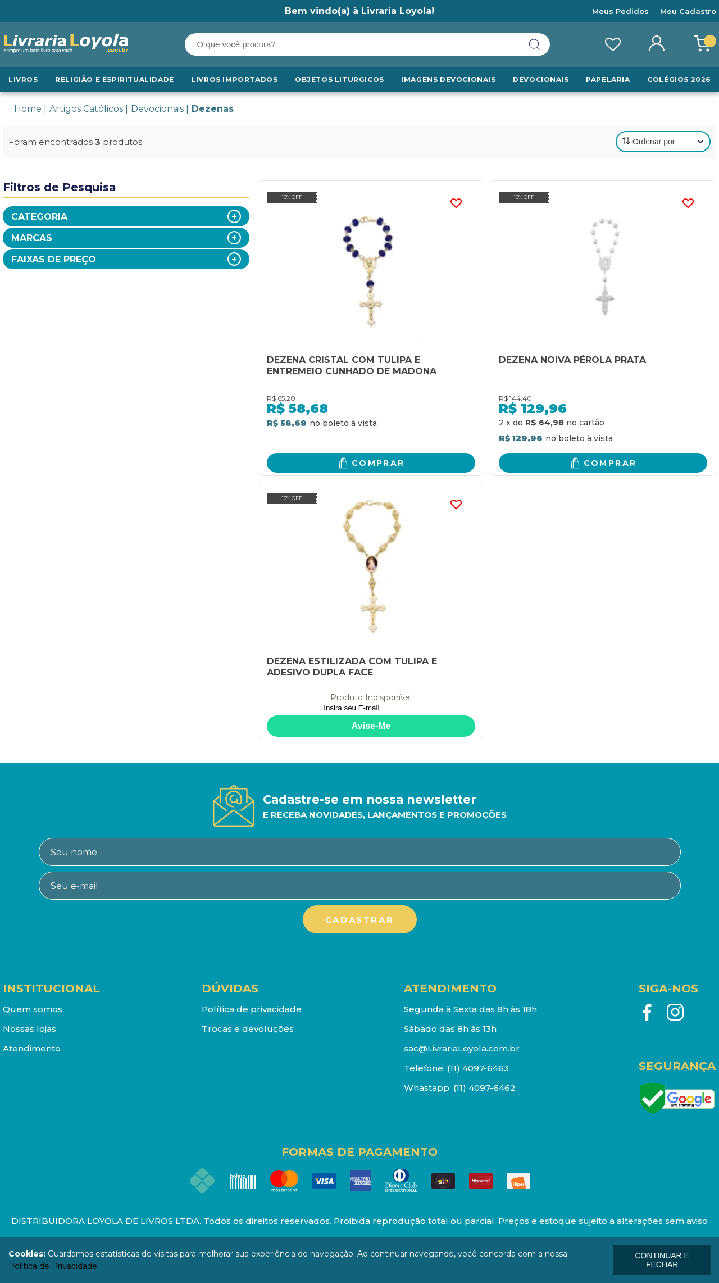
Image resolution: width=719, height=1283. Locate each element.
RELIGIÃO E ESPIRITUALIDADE (114, 79)
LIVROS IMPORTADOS (234, 79)
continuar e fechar (662, 1260)
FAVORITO (455, 203)
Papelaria (608, 79)
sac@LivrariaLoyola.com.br (462, 1048)
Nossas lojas (29, 1028)
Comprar (378, 463)
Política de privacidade (252, 1009)
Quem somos (32, 1009)
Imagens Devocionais (448, 79)
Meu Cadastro (688, 11)
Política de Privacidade (52, 1266)
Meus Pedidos (620, 11)
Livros (23, 79)
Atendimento (32, 1048)
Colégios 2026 (679, 79)
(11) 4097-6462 (484, 1087)
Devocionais (541, 79)
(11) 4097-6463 (478, 1068)
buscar (534, 44)
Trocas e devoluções (248, 1028)
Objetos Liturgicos (339, 79)
